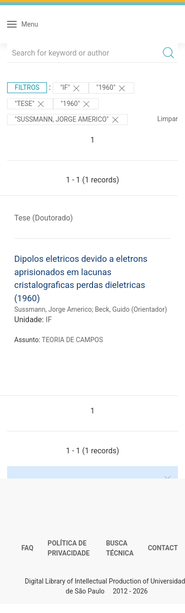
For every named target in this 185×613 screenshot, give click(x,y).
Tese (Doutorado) (43, 217)
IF (49, 319)
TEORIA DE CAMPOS (72, 340)
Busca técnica (119, 548)
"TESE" (30, 104)
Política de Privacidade (68, 548)
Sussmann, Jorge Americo (53, 309)
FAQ (27, 548)
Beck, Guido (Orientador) (131, 309)
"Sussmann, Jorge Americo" (67, 120)
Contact (163, 548)
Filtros (27, 87)
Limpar (167, 119)
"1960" (111, 88)
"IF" (70, 88)
